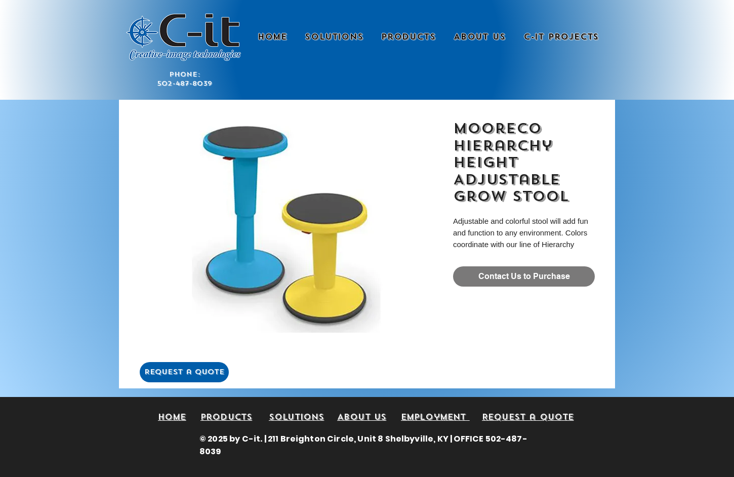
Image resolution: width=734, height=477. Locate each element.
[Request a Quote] (184, 372)
